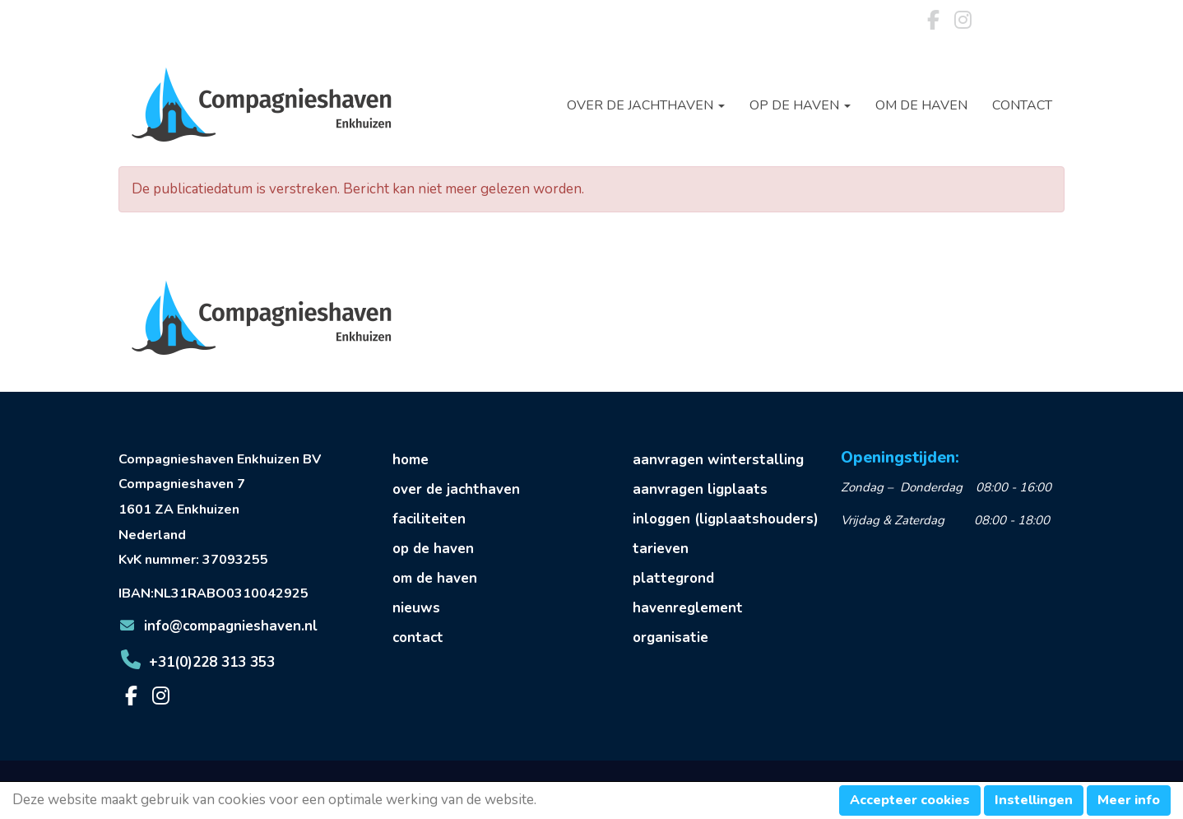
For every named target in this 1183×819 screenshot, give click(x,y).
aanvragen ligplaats (700, 489)
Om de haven (921, 105)
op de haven (433, 548)
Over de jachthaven (646, 105)
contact (417, 637)
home (410, 459)
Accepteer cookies (910, 800)
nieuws (416, 607)
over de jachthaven (456, 489)
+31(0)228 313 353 (196, 662)
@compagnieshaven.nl (218, 626)
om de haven (434, 578)
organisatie (670, 637)
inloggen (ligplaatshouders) (726, 519)
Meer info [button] (1128, 800)
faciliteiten (429, 519)
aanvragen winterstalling (718, 459)
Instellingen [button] (1034, 800)
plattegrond (673, 578)
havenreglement (688, 607)
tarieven (661, 548)
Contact (1022, 105)
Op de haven (800, 105)
